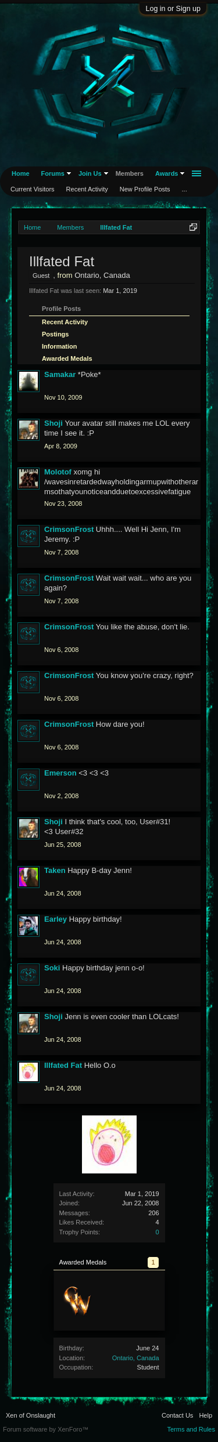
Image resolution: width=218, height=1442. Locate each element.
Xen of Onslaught (30, 1415)
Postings (55, 334)
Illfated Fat (63, 1065)
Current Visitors (32, 189)
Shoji (53, 423)
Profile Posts (61, 308)
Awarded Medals (67, 358)
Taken (55, 870)
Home (21, 173)
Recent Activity (65, 321)
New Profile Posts (145, 189)
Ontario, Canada (135, 1357)
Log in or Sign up (173, 9)
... (184, 189)
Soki (52, 967)
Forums (53, 173)
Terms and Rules (191, 1429)
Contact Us (177, 1415)
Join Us (90, 173)
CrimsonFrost (69, 529)
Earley (55, 919)
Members (130, 173)
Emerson (60, 773)
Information (59, 346)
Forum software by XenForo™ (45, 1429)
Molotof (58, 472)
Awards (166, 173)
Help (205, 1415)
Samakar (60, 374)
